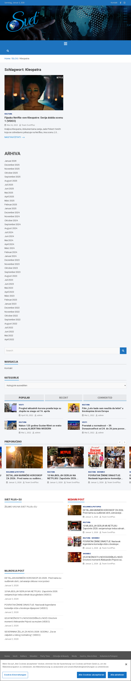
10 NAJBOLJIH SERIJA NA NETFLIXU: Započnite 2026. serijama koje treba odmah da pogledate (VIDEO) (63, 480)
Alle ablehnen (117, 676)
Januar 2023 (10, 304)
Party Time (45, 656)
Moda (74, 656)
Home (7, 656)
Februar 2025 (11, 204)
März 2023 (9, 296)
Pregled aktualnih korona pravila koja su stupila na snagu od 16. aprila (40, 410)
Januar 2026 (10, 161)
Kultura (8, 114)
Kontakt (114, 2)
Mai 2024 (9, 240)
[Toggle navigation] (65, 43)
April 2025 (9, 197)
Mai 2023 (9, 288)
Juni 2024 (9, 236)
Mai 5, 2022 (89, 432)
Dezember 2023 (12, 260)
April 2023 (9, 292)
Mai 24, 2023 (12, 125)
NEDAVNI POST (76, 499)
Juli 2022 (9, 328)
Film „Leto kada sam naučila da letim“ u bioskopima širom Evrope (102, 410)
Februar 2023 (11, 300)
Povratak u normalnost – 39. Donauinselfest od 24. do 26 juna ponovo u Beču (104, 428)
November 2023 (12, 264)
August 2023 (11, 276)
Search (123, 350)
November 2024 (12, 216)
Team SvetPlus (28, 125)
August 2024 (11, 228)
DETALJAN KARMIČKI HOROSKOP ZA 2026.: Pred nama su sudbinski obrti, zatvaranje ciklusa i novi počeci (24, 480)
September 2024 (13, 224)
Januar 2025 (10, 208)
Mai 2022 (9, 335)
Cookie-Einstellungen (15, 676)
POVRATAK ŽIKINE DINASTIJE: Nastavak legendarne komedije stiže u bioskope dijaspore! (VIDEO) (104, 480)
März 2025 (9, 201)
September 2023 (12, 272)
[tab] (24, 397)
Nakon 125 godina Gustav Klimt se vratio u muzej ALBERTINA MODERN (40, 427)
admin (39, 415)
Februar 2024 (11, 252)
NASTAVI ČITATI (15, 137)
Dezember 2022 (12, 308)
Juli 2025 (9, 185)
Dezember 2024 (12, 212)
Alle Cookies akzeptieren (91, 676)
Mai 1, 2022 (89, 415)
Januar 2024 (11, 256)
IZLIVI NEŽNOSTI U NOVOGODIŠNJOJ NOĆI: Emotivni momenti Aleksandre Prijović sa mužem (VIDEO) (103, 560)
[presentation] (120, 442)
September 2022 (12, 320)
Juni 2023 (9, 284)
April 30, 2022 (27, 415)
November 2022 (12, 312)
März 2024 (10, 248)
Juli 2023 (9, 280)
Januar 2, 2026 (97, 482)
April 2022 (9, 339)
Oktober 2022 (11, 316)
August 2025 (11, 181)
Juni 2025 (9, 189)
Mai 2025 (9, 193)
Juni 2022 (9, 332)
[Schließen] (126, 666)
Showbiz (101, 472)
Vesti (21, 405)
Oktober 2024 (11, 220)
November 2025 (12, 169)
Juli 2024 (9, 232)
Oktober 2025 (11, 173)
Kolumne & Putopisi (15, 472)
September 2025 (12, 177)
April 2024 (9, 244)
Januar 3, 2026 (15, 482)
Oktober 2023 (11, 268)
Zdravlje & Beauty (61, 656)
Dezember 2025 (12, 165)
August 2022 (11, 324)
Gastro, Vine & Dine (88, 656)
